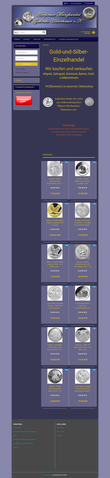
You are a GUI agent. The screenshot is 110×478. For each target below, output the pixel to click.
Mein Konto (60, 431)
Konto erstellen (20, 69)
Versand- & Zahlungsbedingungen (24, 439)
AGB (14, 435)
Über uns (36, 39)
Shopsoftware (47, 475)
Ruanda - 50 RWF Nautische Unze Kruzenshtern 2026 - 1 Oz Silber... (55, 181)
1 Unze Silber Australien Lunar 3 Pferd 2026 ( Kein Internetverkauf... (82, 389)
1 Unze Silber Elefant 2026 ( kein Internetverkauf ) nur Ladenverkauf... (82, 305)
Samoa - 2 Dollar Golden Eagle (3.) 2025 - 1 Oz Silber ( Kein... (54, 264)
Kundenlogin (76, 3)
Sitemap (16, 447)
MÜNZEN (18, 80)
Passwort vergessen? (22, 72)
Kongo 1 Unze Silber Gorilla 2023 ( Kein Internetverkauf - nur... (55, 347)
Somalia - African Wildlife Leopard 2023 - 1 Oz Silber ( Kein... (82, 181)
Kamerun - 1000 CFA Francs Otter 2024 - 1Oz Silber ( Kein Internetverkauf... (82, 347)
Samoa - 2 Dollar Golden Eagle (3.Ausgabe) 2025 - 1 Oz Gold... (55, 222)
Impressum (17, 428)
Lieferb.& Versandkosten (68, 39)
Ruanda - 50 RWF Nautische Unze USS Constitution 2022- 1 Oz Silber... (82, 264)
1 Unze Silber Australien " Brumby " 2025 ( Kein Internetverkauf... (55, 305)
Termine (17, 39)
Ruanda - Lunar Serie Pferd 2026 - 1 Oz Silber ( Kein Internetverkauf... (82, 222)
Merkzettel (89, 3)
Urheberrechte (49, 39)
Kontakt (26, 39)
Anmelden (26, 64)
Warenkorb (60, 428)
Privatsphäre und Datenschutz (23, 443)
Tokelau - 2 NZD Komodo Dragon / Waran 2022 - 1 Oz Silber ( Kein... (54, 389)
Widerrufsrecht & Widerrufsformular (25, 431)
